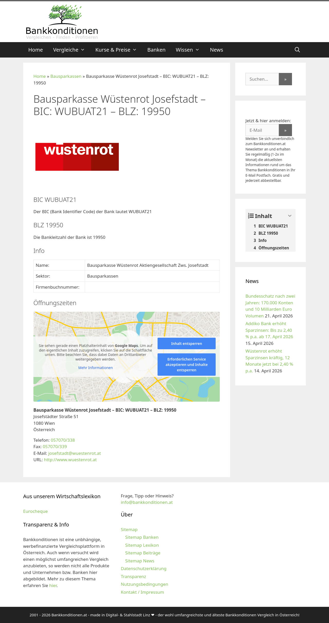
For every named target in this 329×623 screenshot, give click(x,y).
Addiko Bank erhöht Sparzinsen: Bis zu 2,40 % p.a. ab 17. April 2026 (269, 329)
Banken (156, 49)
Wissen (190, 50)
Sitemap (129, 529)
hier (53, 585)
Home (35, 49)
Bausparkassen (65, 76)
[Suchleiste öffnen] (297, 50)
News (216, 49)
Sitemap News (139, 561)
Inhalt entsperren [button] (186, 343)
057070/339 (55, 446)
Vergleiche (71, 50)
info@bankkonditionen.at (147, 502)
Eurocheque (35, 511)
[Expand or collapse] (290, 216)
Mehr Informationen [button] (95, 367)
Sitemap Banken (142, 537)
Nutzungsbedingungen (144, 584)
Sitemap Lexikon (142, 545)
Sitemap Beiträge (142, 553)
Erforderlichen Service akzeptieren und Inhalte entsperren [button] (187, 364)
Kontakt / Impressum (142, 592)
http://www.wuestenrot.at (70, 459)
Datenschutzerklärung (144, 568)
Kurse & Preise (118, 50)
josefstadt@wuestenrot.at (74, 453)
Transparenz (133, 576)
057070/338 (63, 440)
